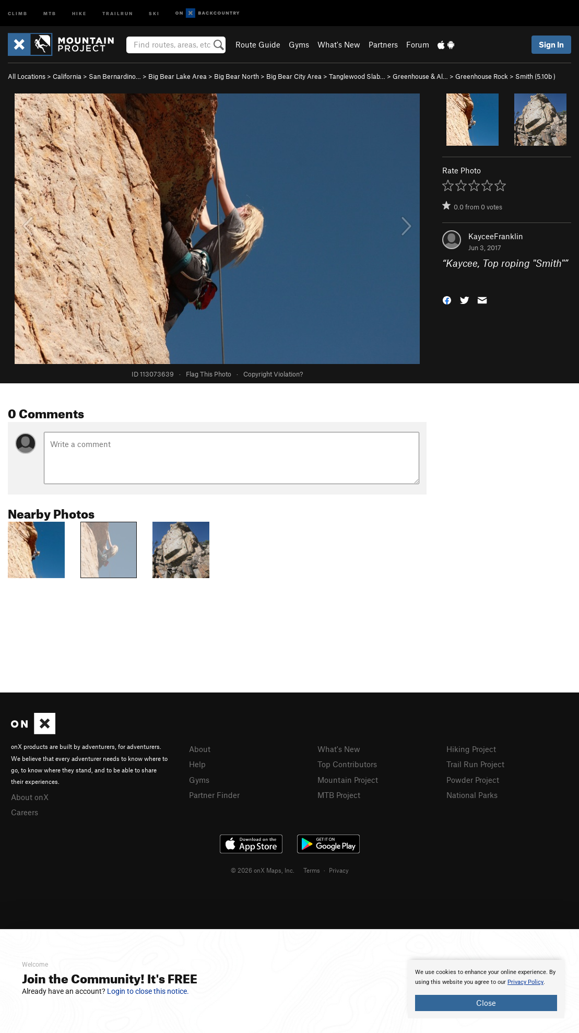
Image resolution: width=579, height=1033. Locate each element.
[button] (447, 299)
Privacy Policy (525, 982)
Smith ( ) (535, 76)
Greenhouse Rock (481, 76)
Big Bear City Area (294, 76)
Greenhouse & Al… (420, 76)
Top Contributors (347, 764)
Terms (311, 870)
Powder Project (472, 779)
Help (197, 764)
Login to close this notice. (148, 991)
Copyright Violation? (273, 374)
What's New (338, 44)
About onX (30, 797)
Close (486, 1002)
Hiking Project (471, 749)
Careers (24, 812)
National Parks (472, 795)
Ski (154, 12)
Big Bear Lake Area (177, 76)
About (199, 749)
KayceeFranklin (495, 236)
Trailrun (117, 12)
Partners (383, 44)
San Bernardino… (115, 76)
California (67, 76)
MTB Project (338, 795)
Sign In (551, 44)
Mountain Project (347, 779)
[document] (486, 989)
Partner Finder (214, 795)
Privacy (339, 870)
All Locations (26, 76)
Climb (18, 12)
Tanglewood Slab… (357, 76)
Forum (417, 44)
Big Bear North (236, 76)
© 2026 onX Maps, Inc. (262, 870)
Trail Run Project (475, 764)
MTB (49, 12)
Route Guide (257, 44)
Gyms (299, 44)
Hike (79, 12)
